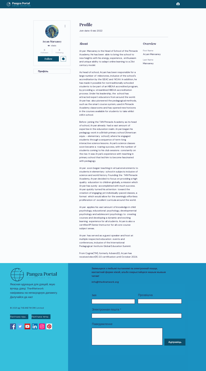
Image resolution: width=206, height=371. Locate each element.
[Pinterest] (49, 326)
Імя (94, 295)
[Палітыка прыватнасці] (19, 316)
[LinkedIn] (35, 326)
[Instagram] (42, 326)
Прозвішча (145, 295)
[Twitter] (20, 326)
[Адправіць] (174, 342)
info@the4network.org (105, 281)
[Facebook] (13, 326)
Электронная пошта (105, 309)
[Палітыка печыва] (41, 316)
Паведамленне (102, 323)
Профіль (43, 71)
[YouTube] (27, 326)
